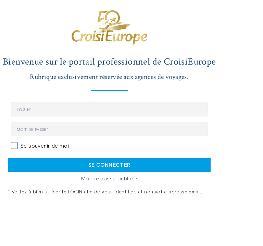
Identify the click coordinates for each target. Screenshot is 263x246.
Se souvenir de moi (45, 145)
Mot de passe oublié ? (109, 178)
